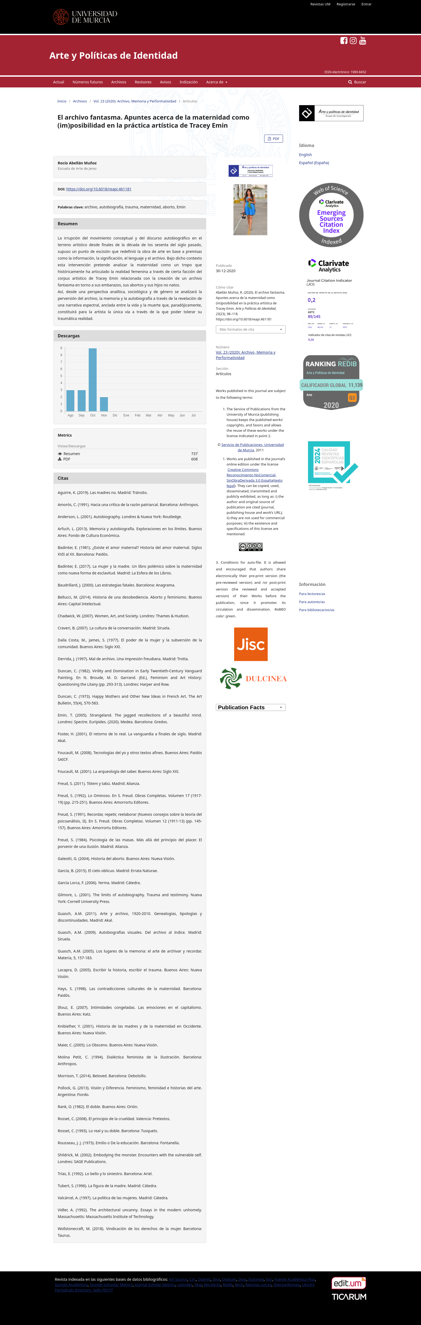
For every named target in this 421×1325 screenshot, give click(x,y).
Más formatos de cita (237, 329)
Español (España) (314, 162)
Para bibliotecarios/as (317, 609)
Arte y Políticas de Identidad (113, 55)
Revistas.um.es (258, 1284)
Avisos (165, 81)
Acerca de (215, 81)
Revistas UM (320, 4)
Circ (192, 1279)
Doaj (242, 1279)
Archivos (118, 81)
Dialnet (204, 1279)
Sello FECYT (103, 1290)
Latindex (185, 1284)
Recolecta (212, 1284)
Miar (198, 1284)
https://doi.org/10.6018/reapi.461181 (99, 188)
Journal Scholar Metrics (155, 1284)
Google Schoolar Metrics (111, 1284)
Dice (216, 1279)
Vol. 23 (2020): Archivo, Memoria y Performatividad (134, 101)
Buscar (359, 81)
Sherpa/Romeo (287, 1284)
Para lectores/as (312, 593)
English (305, 154)
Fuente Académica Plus (294, 1279)
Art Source (178, 1279)
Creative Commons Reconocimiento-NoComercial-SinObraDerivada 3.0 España (251, 475)
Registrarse (346, 4)
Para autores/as (312, 601)
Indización (189, 81)
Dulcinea (256, 1279)
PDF (275, 138)
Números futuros (87, 81)
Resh (239, 1284)
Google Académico (71, 1284)
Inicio (61, 101)
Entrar (366, 4)
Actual (58, 81)
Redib (228, 1284)
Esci (269, 1279)
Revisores (143, 81)
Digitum (229, 1279)
